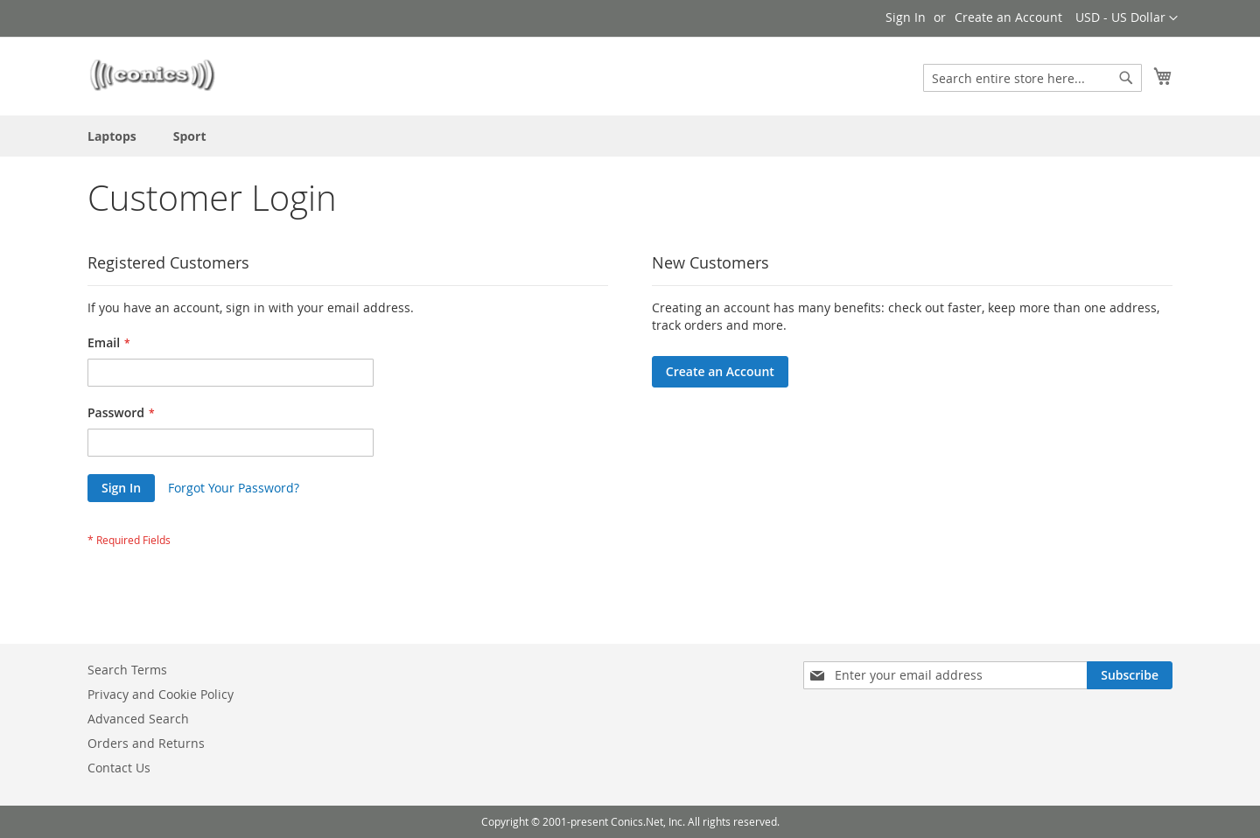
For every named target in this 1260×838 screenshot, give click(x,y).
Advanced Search (138, 718)
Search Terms (127, 669)
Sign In (906, 17)
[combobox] (1032, 78)
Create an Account (1008, 17)
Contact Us (119, 767)
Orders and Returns (146, 743)
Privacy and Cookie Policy (161, 694)
